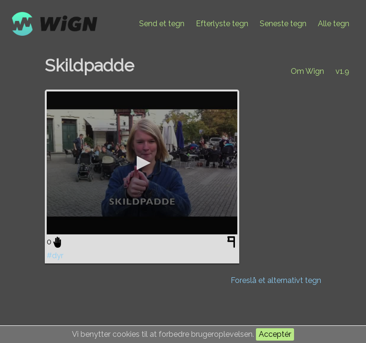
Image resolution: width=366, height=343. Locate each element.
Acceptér (275, 334)
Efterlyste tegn (222, 23)
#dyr (55, 255)
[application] (142, 162)
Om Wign (307, 71)
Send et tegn (161, 23)
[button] (142, 162)
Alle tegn (333, 23)
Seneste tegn (283, 23)
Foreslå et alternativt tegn (276, 280)
